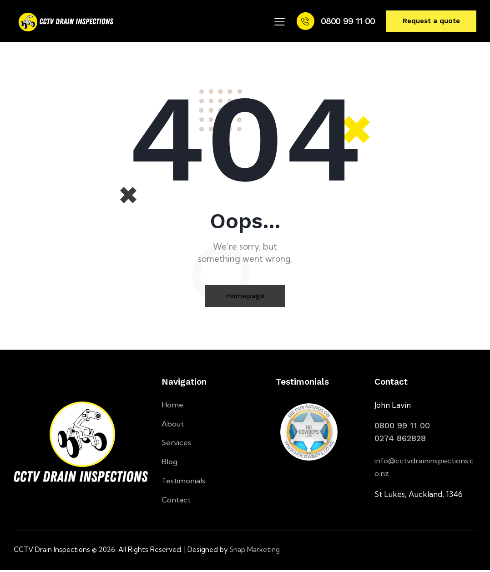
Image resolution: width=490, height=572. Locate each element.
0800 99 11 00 (402, 426)
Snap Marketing (255, 551)
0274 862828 (400, 438)
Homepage (245, 296)
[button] (279, 21)
